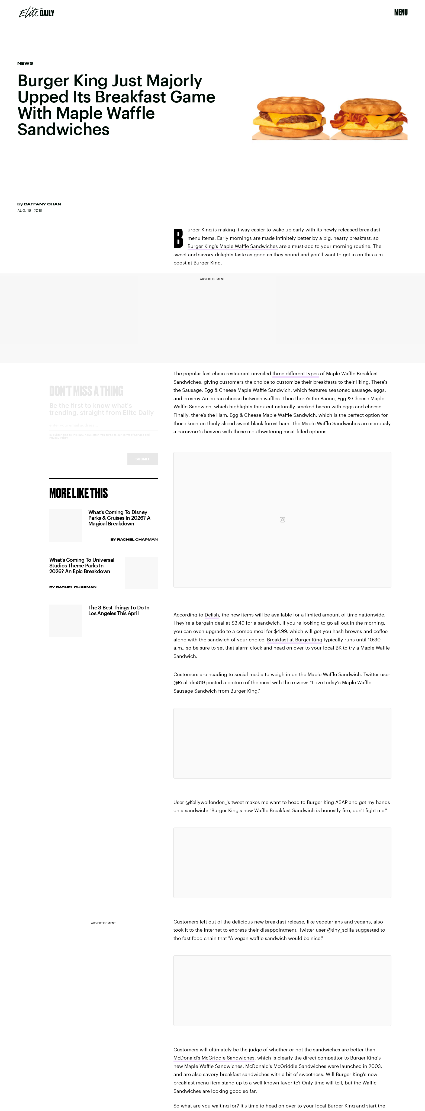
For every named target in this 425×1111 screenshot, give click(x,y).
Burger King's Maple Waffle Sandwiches (233, 246)
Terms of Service (133, 439)
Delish (212, 615)
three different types (295, 373)
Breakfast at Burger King (294, 639)
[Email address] (103, 432)
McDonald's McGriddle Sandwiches (214, 1058)
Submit (143, 464)
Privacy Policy (58, 442)
